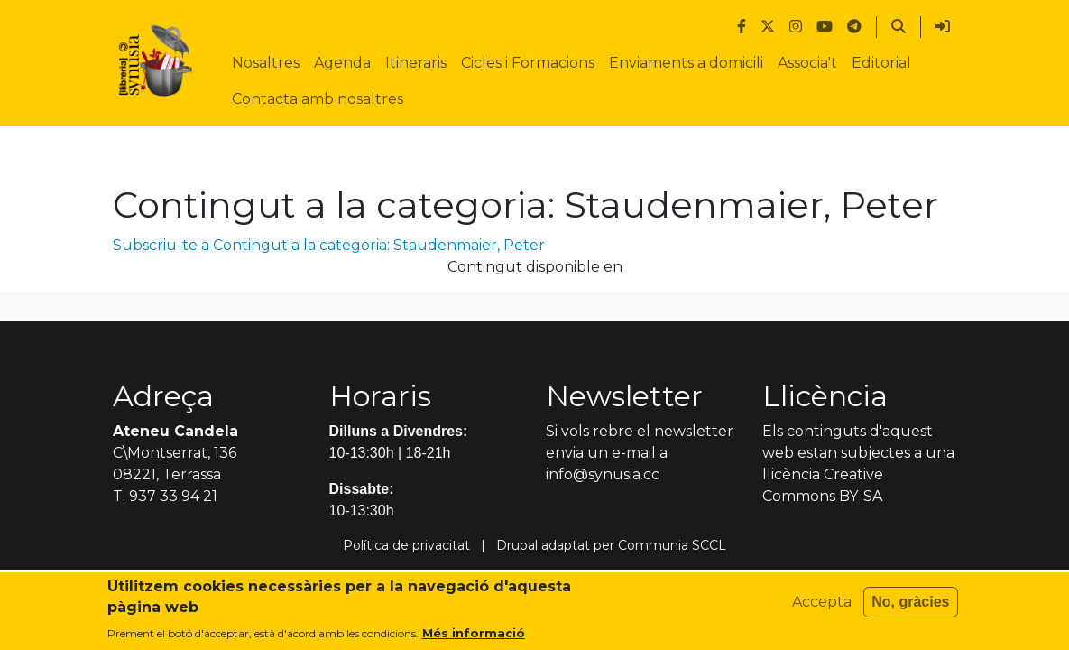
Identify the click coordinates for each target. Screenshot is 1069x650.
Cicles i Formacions (527, 62)
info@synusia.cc (602, 474)
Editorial (881, 62)
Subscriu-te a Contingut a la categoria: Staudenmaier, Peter (329, 245)
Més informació (473, 633)
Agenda (342, 62)
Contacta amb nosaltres (317, 98)
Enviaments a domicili (686, 62)
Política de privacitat (406, 545)
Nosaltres (266, 62)
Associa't (807, 62)
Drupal (517, 545)
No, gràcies (910, 601)
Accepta (822, 601)
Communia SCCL (672, 545)
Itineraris (416, 62)
